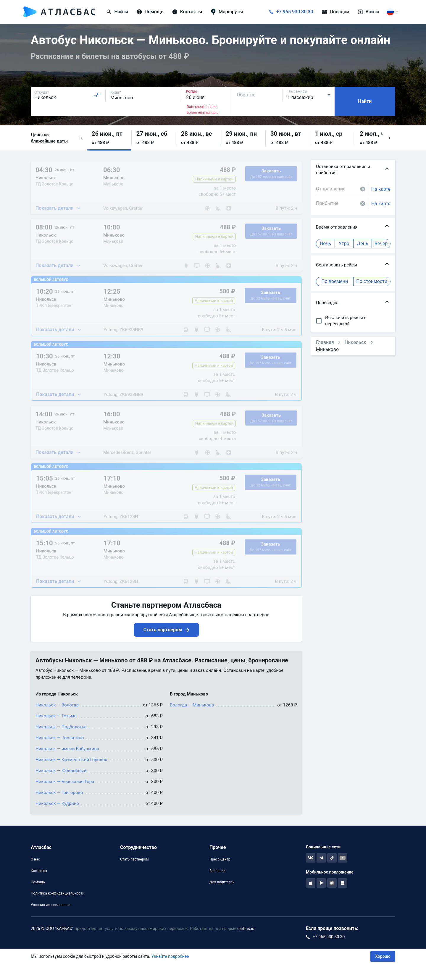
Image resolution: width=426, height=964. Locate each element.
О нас (35, 859)
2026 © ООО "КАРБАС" (52, 928)
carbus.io (245, 928)
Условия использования (51, 905)
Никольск (355, 342)
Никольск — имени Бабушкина (67, 748)
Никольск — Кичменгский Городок (71, 759)
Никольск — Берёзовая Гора (65, 781)
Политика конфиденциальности (57, 893)
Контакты (39, 871)
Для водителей (222, 882)
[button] (81, 138)
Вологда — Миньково (192, 705)
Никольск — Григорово (59, 792)
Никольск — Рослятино (60, 737)
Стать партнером (134, 859)
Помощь (38, 882)
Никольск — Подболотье (61, 727)
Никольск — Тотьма (56, 716)
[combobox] (67, 95)
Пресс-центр (219, 859)
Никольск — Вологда (57, 705)
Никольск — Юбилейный (61, 770)
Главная (325, 342)
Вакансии (217, 871)
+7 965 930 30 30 (294, 11)
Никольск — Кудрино (57, 803)
